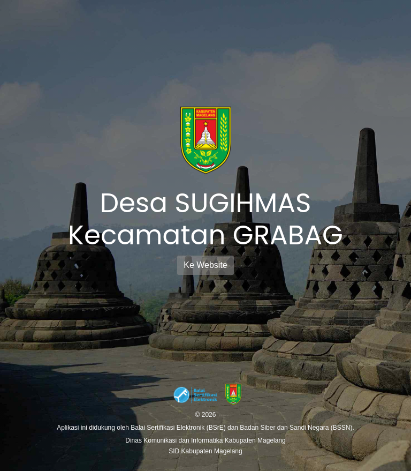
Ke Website (205, 265)
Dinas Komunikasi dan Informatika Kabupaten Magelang (205, 440)
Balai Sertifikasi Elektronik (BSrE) (179, 427)
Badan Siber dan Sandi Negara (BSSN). (297, 427)
